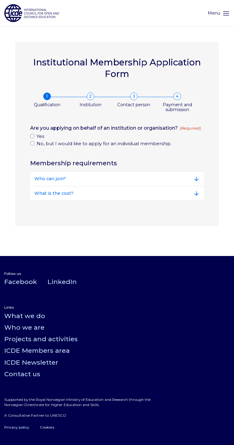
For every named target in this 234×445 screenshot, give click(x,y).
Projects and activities (41, 339)
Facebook (20, 282)
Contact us (22, 374)
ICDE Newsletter (31, 362)
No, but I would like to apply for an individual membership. (104, 143)
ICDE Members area (37, 350)
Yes (40, 136)
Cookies (47, 427)
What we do (24, 316)
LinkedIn (62, 282)
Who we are (24, 327)
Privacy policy (16, 427)
